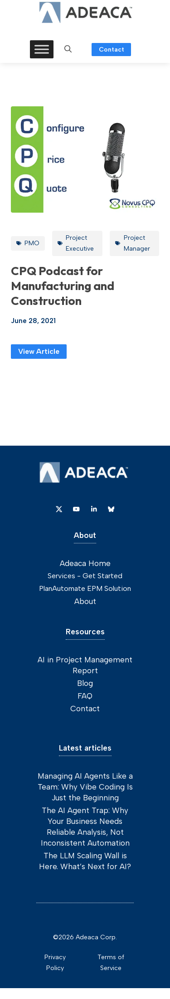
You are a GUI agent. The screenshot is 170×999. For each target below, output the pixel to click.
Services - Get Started (85, 575)
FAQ (85, 695)
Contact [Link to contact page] (111, 49)
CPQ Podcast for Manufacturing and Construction (62, 286)
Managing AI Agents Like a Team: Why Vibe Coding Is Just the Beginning (85, 786)
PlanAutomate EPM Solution (85, 588)
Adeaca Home (85, 563)
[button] (68, 49)
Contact (85, 708)
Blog (85, 683)
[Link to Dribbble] (94, 509)
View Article (38, 351)
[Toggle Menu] (41, 49)
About (85, 601)
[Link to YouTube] (76, 509)
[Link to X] (59, 509)
